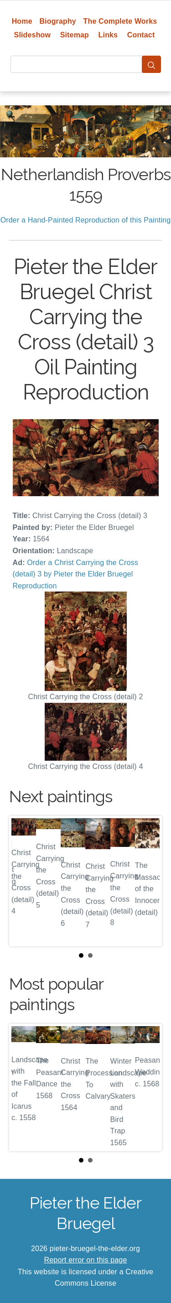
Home (22, 21)
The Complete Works (120, 21)
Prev (23, 881)
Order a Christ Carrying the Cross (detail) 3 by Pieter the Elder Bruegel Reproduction (75, 574)
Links (108, 35)
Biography (57, 21)
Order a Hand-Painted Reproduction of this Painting (85, 220)
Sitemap (74, 35)
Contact (141, 35)
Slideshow (32, 35)
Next (147, 881)
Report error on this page (85, 1260)
